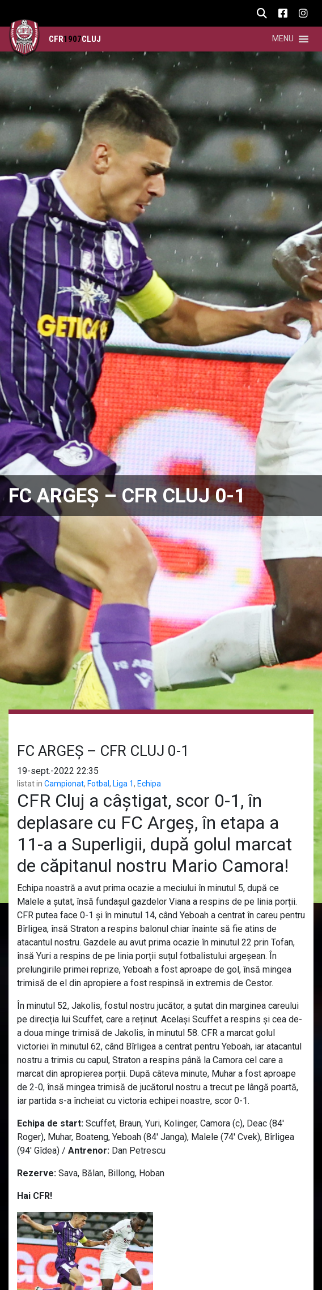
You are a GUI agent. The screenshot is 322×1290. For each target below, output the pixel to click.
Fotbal (98, 783)
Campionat (64, 783)
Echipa (149, 783)
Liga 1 (123, 783)
